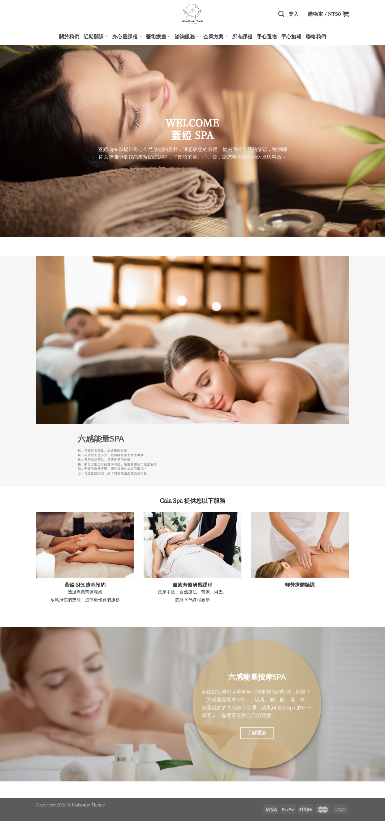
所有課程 (242, 36)
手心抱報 (291, 36)
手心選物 (267, 36)
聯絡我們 (316, 36)
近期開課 (96, 36)
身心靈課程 (127, 36)
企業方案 (215, 36)
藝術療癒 (158, 36)
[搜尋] (281, 13)
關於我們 (69, 36)
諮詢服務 (187, 36)
